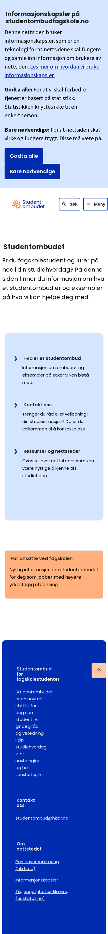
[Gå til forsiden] (28, 204)
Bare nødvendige (32, 171)
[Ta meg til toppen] (98, 670)
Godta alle (24, 155)
